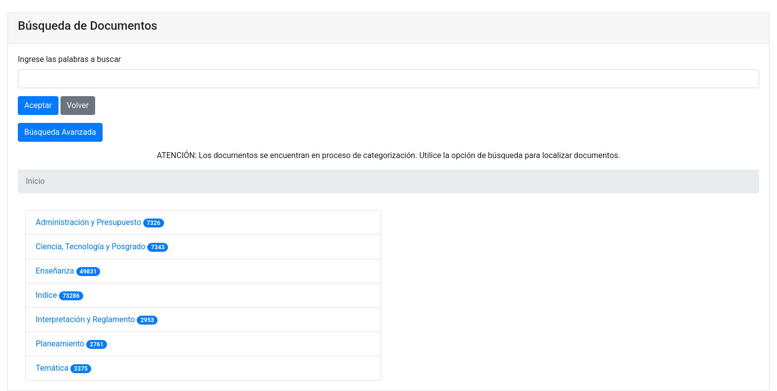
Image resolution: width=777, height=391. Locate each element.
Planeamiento (61, 343)
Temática (53, 368)
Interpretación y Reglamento (86, 319)
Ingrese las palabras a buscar (69, 59)
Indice (47, 295)
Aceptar (38, 105)
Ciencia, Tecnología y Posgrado (91, 246)
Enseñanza (56, 271)
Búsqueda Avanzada (60, 132)
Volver (78, 105)
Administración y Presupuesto (89, 222)
